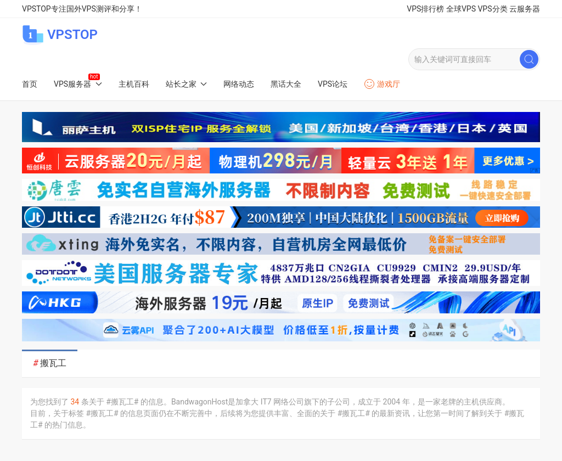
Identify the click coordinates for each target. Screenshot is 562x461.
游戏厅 (382, 83)
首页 (29, 84)
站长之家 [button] (186, 84)
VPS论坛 (332, 84)
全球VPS (461, 8)
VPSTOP (60, 35)
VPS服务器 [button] (78, 84)
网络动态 (238, 84)
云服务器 (524, 8)
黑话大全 (286, 84)
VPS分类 (492, 8)
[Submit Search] (529, 59)
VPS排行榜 (425, 8)
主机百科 (134, 84)
